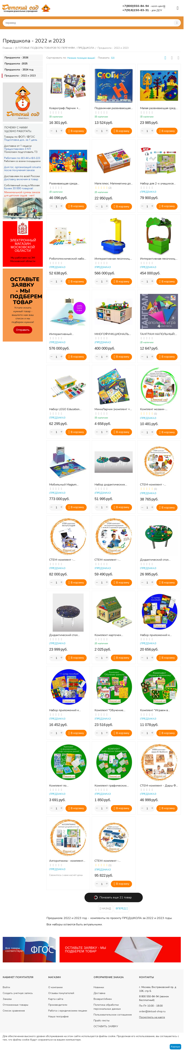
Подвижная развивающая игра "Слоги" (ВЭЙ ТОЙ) (113, 108)
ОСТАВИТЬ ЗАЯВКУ (106, 1026)
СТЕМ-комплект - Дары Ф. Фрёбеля (158, 785)
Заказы (7, 999)
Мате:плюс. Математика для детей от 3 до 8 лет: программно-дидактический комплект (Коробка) (113, 183)
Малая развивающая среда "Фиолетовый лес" (158, 108)
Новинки (99, 987)
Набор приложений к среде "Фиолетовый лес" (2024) (157, 635)
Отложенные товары (15, 1005)
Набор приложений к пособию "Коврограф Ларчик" (64, 710)
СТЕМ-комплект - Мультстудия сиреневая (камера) (65, 560)
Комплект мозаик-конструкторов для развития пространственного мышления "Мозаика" (155, 409)
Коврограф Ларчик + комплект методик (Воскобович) (63, 108)
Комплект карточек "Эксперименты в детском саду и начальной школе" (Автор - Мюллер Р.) (113, 635)
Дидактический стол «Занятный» (154, 560)
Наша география (58, 1016)
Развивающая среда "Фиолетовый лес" (63, 183)
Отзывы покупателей (61, 993)
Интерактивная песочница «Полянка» (158, 259)
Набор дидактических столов (110, 484)
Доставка (99, 993)
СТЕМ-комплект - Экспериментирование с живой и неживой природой (112, 560)
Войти (6, 987)
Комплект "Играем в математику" (154, 710)
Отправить (22, 330)
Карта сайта (55, 999)
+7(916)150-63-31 (136, 10)
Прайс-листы (101, 1020)
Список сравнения (14, 1010)
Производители (57, 1005)
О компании (55, 987)
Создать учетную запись (18, 993)
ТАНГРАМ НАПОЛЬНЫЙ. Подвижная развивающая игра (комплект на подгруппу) (158, 334)
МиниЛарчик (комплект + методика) (112, 409)
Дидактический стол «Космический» (63, 635)
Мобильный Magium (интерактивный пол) (63, 484)
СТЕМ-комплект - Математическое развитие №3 (158, 484)
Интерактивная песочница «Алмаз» (113, 259)
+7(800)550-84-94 (136, 6)
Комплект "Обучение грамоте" (109, 710)
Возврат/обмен (103, 999)
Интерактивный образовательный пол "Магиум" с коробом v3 (65, 334)
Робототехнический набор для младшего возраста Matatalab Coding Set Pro (67, 259)
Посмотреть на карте (152, 1017)
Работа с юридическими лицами (67, 1010)
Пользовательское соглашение (113, 1014)
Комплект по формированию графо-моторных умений (65, 785)
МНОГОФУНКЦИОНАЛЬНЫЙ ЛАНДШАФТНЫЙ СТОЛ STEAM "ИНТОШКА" (113, 334)
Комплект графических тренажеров (111, 785)
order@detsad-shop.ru (152, 1011)
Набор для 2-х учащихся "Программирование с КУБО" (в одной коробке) (157, 183)
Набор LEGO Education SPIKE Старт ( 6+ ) (64, 409)
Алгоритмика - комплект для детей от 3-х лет (66, 861)
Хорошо (175, 1046)
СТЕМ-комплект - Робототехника (107, 861)
